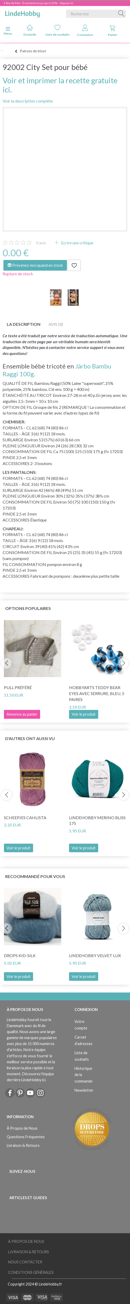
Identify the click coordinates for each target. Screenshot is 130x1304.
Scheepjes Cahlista (25, 817)
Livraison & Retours (23, 1145)
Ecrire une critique (76, 242)
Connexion (85, 30)
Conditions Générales (31, 1272)
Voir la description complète (28, 100)
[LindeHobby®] (22, 12)
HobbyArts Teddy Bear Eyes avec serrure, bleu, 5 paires (96, 693)
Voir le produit (84, 714)
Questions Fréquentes (26, 1137)
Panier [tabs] (112, 30)
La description (23, 324)
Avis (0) (55, 324)
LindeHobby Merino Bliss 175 (97, 820)
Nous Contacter (25, 1262)
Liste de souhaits (57, 30)
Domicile (29, 30)
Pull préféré (18, 687)
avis (41, 242)
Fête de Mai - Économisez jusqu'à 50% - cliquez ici (38, 3)
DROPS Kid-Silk (20, 955)
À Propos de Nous (22, 1128)
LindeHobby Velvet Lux (95, 955)
